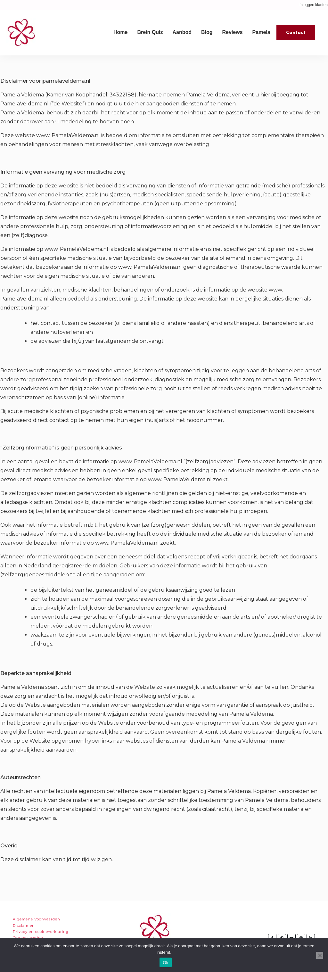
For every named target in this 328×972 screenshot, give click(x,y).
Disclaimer (23, 925)
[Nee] (319, 955)
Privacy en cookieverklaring (41, 931)
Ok (165, 962)
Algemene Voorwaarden (36, 919)
